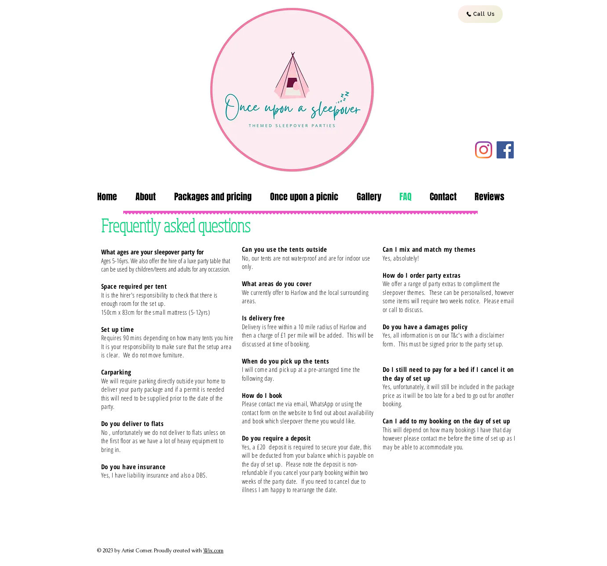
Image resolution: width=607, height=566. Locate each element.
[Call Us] (480, 14)
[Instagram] (483, 149)
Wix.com (213, 550)
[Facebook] (505, 149)
